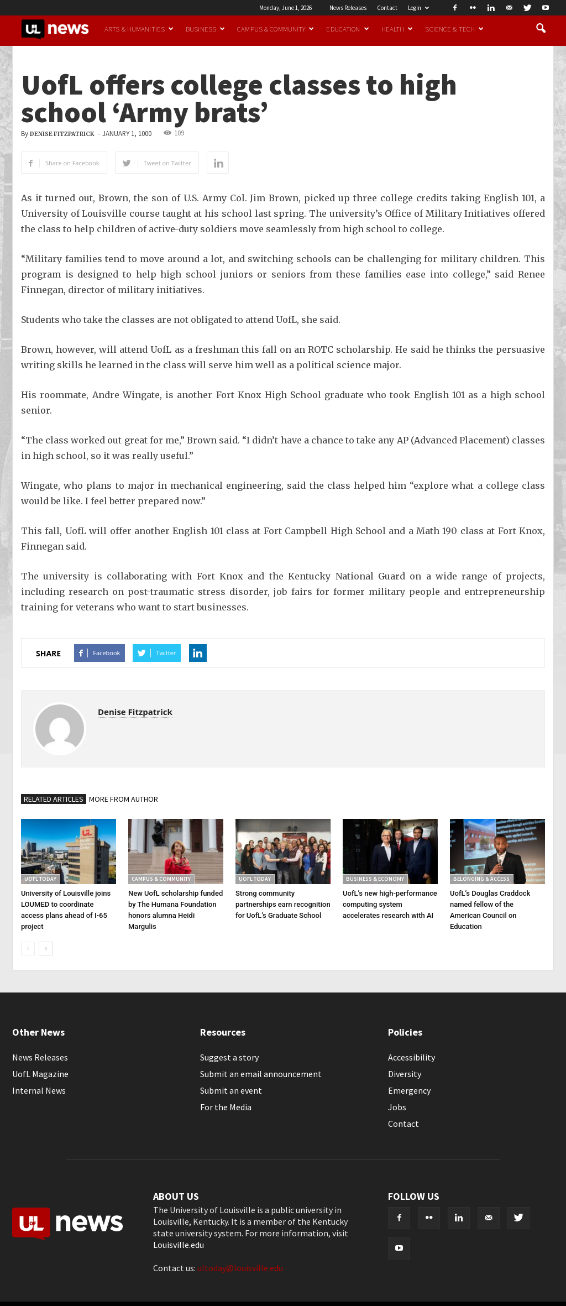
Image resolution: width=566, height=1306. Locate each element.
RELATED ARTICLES (53, 799)
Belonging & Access (481, 878)
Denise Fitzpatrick (62, 134)
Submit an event (231, 1090)
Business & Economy (375, 878)
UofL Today (40, 878)
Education (347, 28)
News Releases (347, 8)
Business (205, 28)
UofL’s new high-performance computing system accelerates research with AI (390, 904)
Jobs (397, 1106)
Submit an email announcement (261, 1073)
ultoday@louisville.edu (240, 1267)
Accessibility (411, 1057)
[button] (540, 28)
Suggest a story (229, 1057)
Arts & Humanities (139, 28)
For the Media (225, 1106)
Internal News (39, 1090)
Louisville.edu (178, 1244)
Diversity (404, 1073)
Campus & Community (275, 28)
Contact (387, 8)
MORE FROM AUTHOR (123, 799)
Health (397, 28)
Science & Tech (454, 28)
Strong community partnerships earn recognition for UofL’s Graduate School (283, 904)
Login (418, 8)
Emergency (409, 1090)
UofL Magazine (40, 1073)
